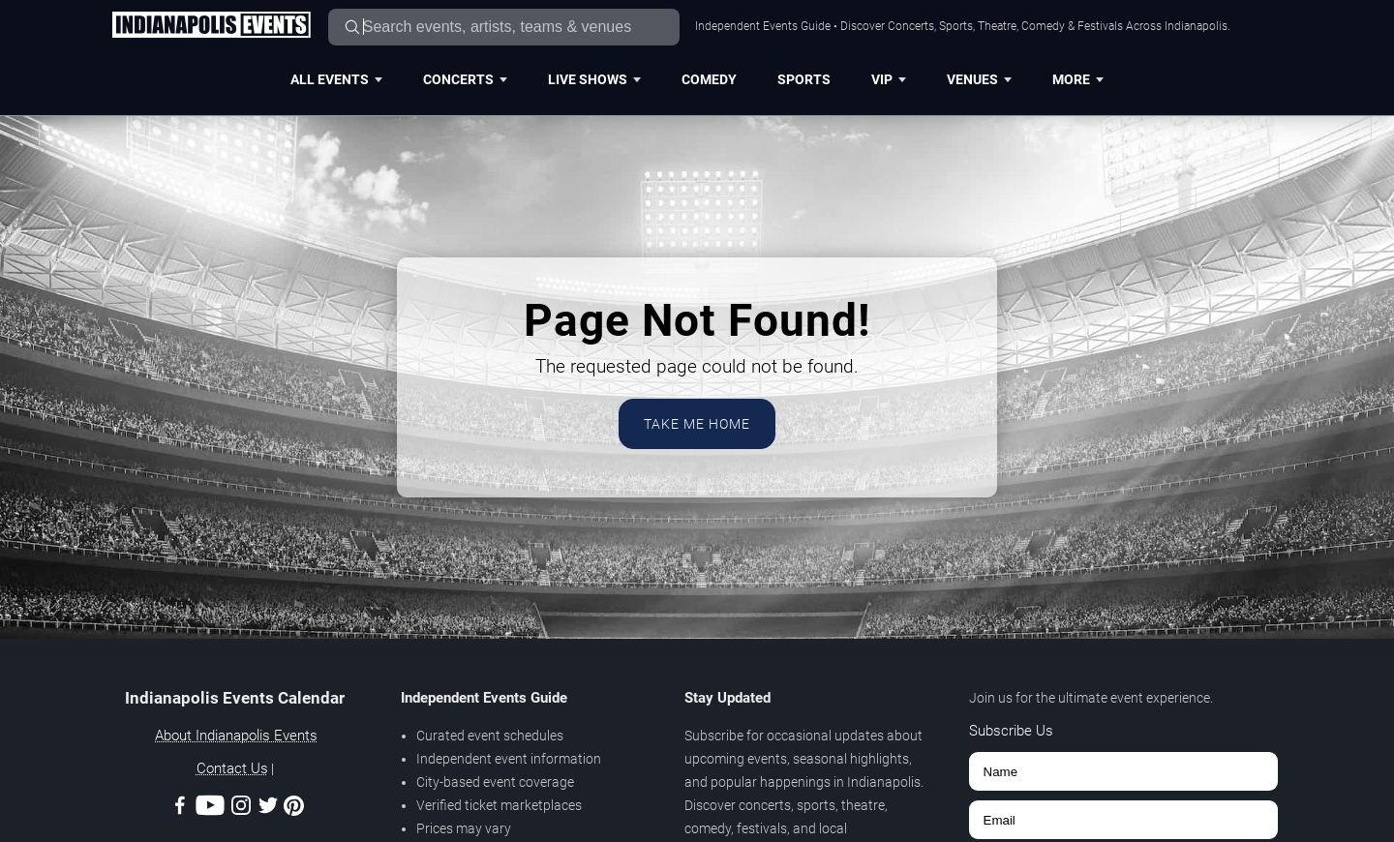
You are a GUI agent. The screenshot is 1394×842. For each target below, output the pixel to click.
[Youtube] (210, 808)
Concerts (465, 79)
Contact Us (232, 768)
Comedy (709, 79)
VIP (888, 79)
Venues (979, 79)
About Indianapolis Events (236, 735)
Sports (804, 79)
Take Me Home (697, 424)
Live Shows (594, 79)
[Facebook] (180, 809)
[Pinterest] (294, 809)
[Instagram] (241, 809)
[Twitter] (268, 809)
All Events (336, 79)
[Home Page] (211, 26)
